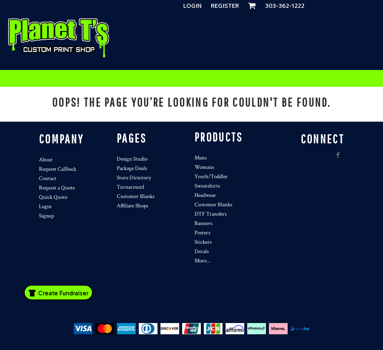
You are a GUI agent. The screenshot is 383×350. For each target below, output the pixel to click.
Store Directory (134, 177)
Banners (203, 223)
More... (202, 260)
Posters (202, 232)
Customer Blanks (135, 196)
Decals (201, 251)
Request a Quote (57, 187)
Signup (46, 215)
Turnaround (130, 187)
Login (192, 6)
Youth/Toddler (211, 176)
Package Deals (132, 168)
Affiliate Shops (132, 205)
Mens (200, 157)
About (46, 159)
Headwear (205, 195)
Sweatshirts (207, 185)
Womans (204, 167)
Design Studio (132, 158)
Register (225, 6)
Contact (47, 178)
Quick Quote (53, 197)
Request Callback (57, 169)
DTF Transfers (210, 213)
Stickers (203, 242)
